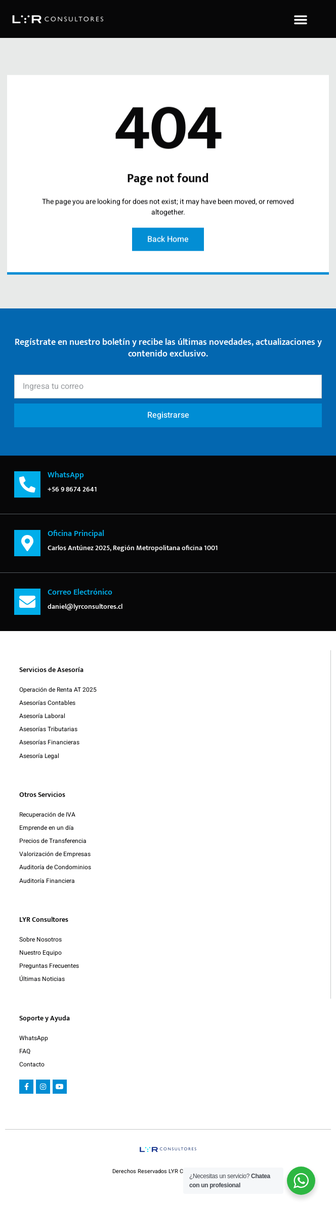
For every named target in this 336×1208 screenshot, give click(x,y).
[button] (300, 19)
